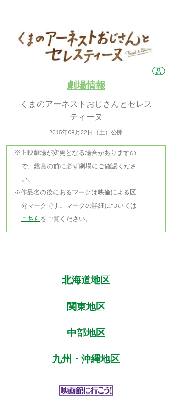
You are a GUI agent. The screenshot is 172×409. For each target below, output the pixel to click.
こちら (30, 218)
